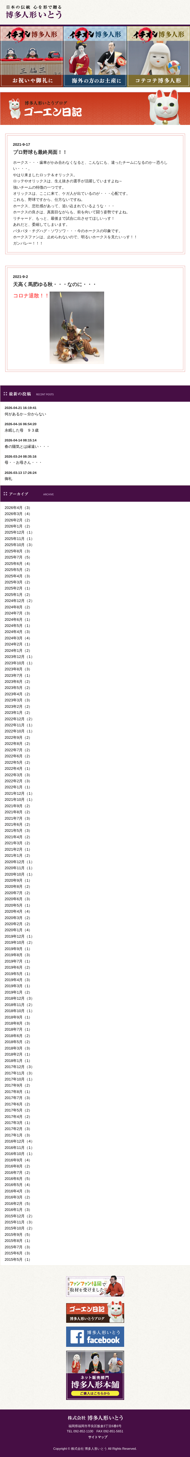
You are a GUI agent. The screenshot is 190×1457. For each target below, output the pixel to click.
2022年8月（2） (18, 743)
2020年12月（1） (20, 862)
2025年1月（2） (18, 594)
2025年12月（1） (20, 532)
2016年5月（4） (18, 1185)
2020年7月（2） (18, 893)
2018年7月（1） (18, 1029)
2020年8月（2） (18, 886)
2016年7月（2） (18, 1172)
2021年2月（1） (18, 849)
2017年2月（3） (18, 1129)
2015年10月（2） (20, 1228)
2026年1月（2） (18, 526)
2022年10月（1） (20, 731)
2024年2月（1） (18, 644)
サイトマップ (97, 1437)
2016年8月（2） (18, 1166)
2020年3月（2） (18, 918)
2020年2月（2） (18, 924)
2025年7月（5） (18, 557)
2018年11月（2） (20, 1005)
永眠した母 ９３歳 (22, 430)
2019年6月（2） (18, 967)
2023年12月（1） (20, 656)
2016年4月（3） (18, 1191)
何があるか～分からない (25, 414)
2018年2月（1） (18, 1054)
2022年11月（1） (20, 725)
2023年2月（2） (18, 706)
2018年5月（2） (18, 1042)
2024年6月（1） (18, 619)
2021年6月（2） (18, 824)
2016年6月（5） (18, 1178)
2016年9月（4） (18, 1160)
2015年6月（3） (18, 1253)
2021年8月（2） (18, 812)
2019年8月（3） (18, 955)
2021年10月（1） (20, 799)
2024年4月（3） (18, 632)
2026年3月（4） (18, 514)
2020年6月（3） (18, 899)
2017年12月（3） (20, 1067)
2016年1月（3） (18, 1209)
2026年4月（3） (18, 507)
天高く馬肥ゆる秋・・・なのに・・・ (55, 284)
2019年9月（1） (18, 949)
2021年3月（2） (18, 843)
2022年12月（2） (20, 719)
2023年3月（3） (18, 700)
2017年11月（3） (20, 1073)
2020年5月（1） (18, 905)
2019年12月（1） (20, 936)
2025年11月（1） (20, 538)
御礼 (8, 478)
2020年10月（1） (20, 874)
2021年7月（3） (18, 818)
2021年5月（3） (18, 830)
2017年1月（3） (18, 1135)
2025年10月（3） (20, 545)
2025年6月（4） (18, 563)
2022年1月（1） (18, 787)
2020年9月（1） (18, 880)
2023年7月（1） (18, 675)
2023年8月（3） (18, 669)
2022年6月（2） (18, 756)
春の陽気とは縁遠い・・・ (27, 446)
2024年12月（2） (20, 601)
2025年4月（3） (18, 576)
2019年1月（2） (18, 992)
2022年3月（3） (18, 775)
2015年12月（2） (20, 1216)
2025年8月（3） (18, 551)
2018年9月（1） (18, 1017)
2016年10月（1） (20, 1154)
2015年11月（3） (20, 1222)
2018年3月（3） (18, 1048)
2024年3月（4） (18, 638)
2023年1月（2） (18, 712)
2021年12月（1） (20, 793)
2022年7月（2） (18, 750)
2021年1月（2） (18, 855)
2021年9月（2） (18, 806)
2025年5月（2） (18, 569)
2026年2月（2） (18, 520)
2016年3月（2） (18, 1197)
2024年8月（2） (18, 607)
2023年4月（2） (18, 694)
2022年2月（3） (18, 781)
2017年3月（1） (18, 1123)
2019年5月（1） (18, 974)
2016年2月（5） (18, 1203)
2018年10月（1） (20, 1011)
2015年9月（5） (18, 1234)
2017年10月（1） (20, 1079)
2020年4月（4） (18, 911)
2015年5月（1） (18, 1259)
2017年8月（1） (18, 1091)
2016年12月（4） (20, 1141)
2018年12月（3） (20, 998)
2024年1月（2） (18, 650)
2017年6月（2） (18, 1104)
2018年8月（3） (18, 1023)
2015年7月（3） (18, 1247)
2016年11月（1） (20, 1147)
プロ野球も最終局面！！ (40, 152)
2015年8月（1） (18, 1240)
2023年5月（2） (18, 687)
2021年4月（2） (18, 837)
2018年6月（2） (18, 1036)
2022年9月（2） (18, 737)
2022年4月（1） (18, 768)
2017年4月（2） (18, 1116)
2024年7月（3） (18, 613)
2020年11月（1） (20, 868)
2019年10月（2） (20, 942)
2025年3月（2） (18, 582)
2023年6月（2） (18, 681)
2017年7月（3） (18, 1098)
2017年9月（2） (18, 1085)
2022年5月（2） (18, 762)
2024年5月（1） (18, 625)
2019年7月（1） (18, 961)
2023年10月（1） (20, 663)
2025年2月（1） (18, 588)
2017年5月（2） (18, 1110)
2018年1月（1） (18, 1060)
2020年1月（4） (18, 930)
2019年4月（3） (18, 980)
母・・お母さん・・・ (23, 462)
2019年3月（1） (18, 986)
